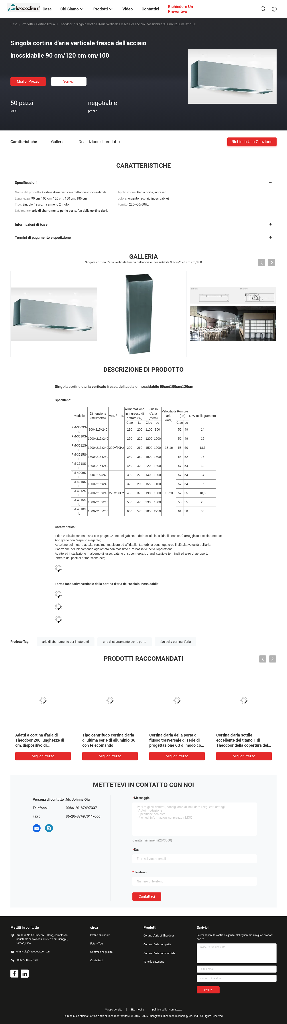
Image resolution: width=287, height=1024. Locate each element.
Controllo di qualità (101, 952)
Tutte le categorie (154, 961)
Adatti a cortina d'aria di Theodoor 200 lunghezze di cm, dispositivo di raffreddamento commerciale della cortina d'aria (41, 745)
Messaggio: (142, 798)
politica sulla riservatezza (167, 1009)
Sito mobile (137, 1009)
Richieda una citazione (252, 141)
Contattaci (147, 896)
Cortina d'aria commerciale (159, 953)
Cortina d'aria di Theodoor (54, 24)
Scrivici (69, 81)
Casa (14, 24)
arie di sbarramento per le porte (124, 641)
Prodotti (27, 24)
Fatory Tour (97, 943)
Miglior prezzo (28, 81)
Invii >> (208, 989)
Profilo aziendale (100, 935)
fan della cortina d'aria (175, 641)
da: (136, 849)
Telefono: (140, 872)
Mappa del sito (113, 1009)
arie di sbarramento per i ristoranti (65, 641)
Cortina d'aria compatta (157, 944)
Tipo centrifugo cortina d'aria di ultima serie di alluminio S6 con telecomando (108, 740)
